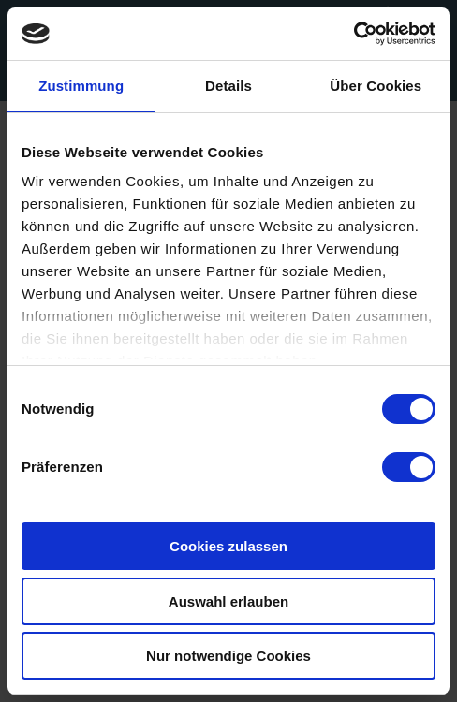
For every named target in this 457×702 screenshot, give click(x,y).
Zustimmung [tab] (81, 86)
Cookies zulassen (228, 546)
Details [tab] (228, 86)
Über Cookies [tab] (375, 86)
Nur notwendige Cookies (228, 656)
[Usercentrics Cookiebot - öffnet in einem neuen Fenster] (353, 34)
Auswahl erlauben (228, 601)
